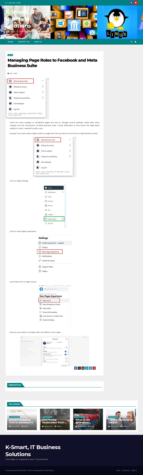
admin (25, 426)
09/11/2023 (115, 426)
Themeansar (49, 470)
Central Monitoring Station (120, 421)
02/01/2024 (48, 426)
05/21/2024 (15, 426)
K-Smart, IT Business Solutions (20, 18)
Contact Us (24, 42)
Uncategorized (14, 417)
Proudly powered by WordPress (16, 470)
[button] (131, 42)
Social (10, 55)
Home (10, 42)
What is (38, 42)
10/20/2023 (81, 426)
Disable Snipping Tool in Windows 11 (21, 421)
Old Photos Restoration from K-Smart (54, 422)
